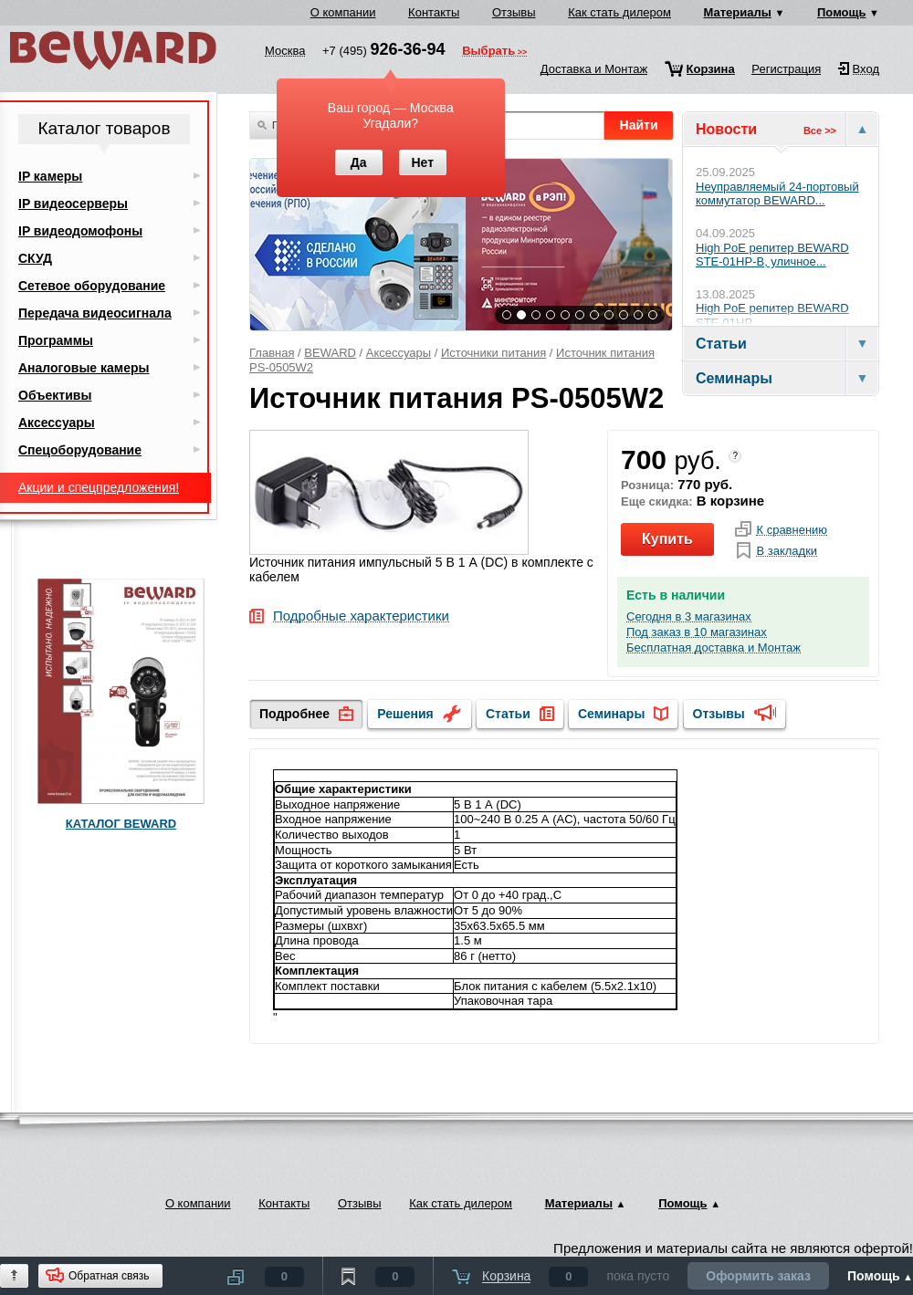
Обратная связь (108, 1275)
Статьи (508, 713)
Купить (667, 539)
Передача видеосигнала (95, 313)
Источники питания (493, 353)
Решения (405, 713)
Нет (422, 162)
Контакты (433, 12)
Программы (55, 340)
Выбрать (488, 52)
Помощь (841, 12)
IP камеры (50, 176)
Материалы (737, 12)
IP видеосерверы (73, 203)
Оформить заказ (758, 1276)
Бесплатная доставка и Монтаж (713, 647)
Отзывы (514, 12)
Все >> (819, 130)
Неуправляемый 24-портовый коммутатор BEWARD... (777, 194)
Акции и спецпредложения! (98, 487)
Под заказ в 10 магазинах (696, 632)
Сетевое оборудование (91, 285)
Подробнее (294, 713)
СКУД (35, 258)
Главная (271, 353)
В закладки (786, 551)
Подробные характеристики (361, 616)
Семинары (611, 713)
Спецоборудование (80, 450)
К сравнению (791, 530)
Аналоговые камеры (84, 367)
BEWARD (330, 353)
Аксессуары (398, 353)
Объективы (54, 395)
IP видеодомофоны (80, 231)
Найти (639, 125)
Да (359, 162)
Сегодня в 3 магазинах (688, 616)
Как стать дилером (619, 12)
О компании (343, 12)
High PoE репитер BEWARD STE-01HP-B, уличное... (772, 255)
